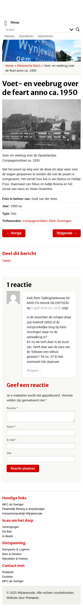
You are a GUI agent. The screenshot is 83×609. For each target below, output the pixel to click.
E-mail (11, 439)
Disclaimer (26, 36)
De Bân (7, 531)
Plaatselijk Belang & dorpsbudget (23, 508)
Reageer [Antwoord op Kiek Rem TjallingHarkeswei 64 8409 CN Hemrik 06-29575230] (34, 370)
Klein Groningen (60, 221)
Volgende (67, 233)
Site (9, 453)
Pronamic (32, 598)
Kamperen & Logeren (16, 549)
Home (9, 65)
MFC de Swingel (12, 504)
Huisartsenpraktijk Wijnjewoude (22, 513)
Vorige (13, 233)
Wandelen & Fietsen (15, 558)
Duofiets (7, 576)
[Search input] (36, 29)
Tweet (6, 261)
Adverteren (45, 36)
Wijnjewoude (41, 12)
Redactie (8, 572)
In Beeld (7, 536)
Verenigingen (10, 527)
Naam (11, 426)
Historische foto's (29, 65)
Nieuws (9, 36)
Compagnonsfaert (35, 221)
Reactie (12, 408)
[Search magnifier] (78, 29)
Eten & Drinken (11, 554)
